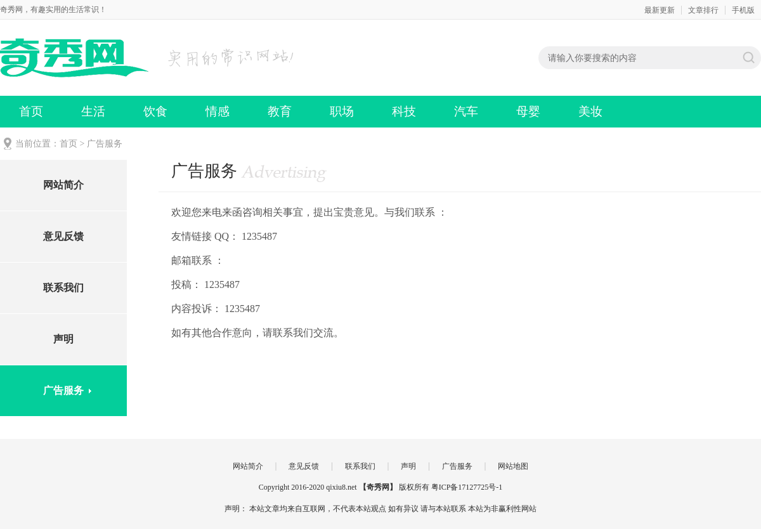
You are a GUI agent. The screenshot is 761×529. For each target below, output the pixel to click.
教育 (280, 111)
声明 (63, 339)
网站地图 (513, 466)
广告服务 (63, 390)
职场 (342, 111)
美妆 (590, 111)
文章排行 (703, 10)
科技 (404, 111)
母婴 (528, 111)
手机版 (743, 10)
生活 (93, 111)
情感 (217, 111)
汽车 (466, 111)
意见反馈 (63, 236)
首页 (31, 111)
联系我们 (63, 287)
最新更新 (659, 10)
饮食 (155, 111)
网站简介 (63, 185)
